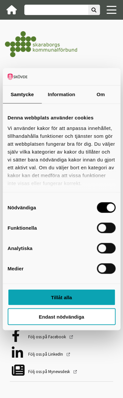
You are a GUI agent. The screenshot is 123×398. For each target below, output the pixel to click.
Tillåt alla (61, 297)
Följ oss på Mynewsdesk (49, 371)
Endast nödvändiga (61, 316)
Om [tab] (101, 94)
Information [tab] (61, 94)
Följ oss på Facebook (47, 337)
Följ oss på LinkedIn (46, 354)
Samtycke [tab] (22, 94)
